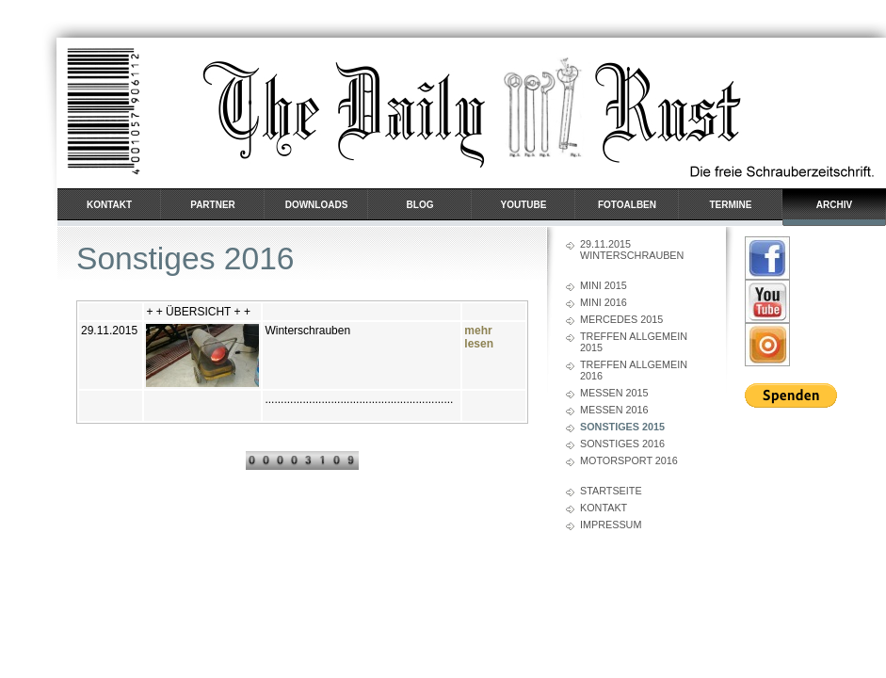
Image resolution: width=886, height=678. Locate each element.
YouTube (524, 205)
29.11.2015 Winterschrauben (632, 249)
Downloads (316, 205)
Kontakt (109, 205)
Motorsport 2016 (629, 460)
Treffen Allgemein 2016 (633, 370)
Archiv (834, 205)
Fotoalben (627, 205)
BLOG (420, 205)
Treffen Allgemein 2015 (633, 342)
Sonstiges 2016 (622, 443)
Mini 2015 (603, 285)
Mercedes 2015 (621, 319)
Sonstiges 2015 (622, 426)
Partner (212, 205)
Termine (731, 205)
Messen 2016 (614, 409)
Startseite (611, 490)
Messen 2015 (614, 392)
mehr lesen (478, 337)
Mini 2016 (603, 302)
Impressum (610, 524)
